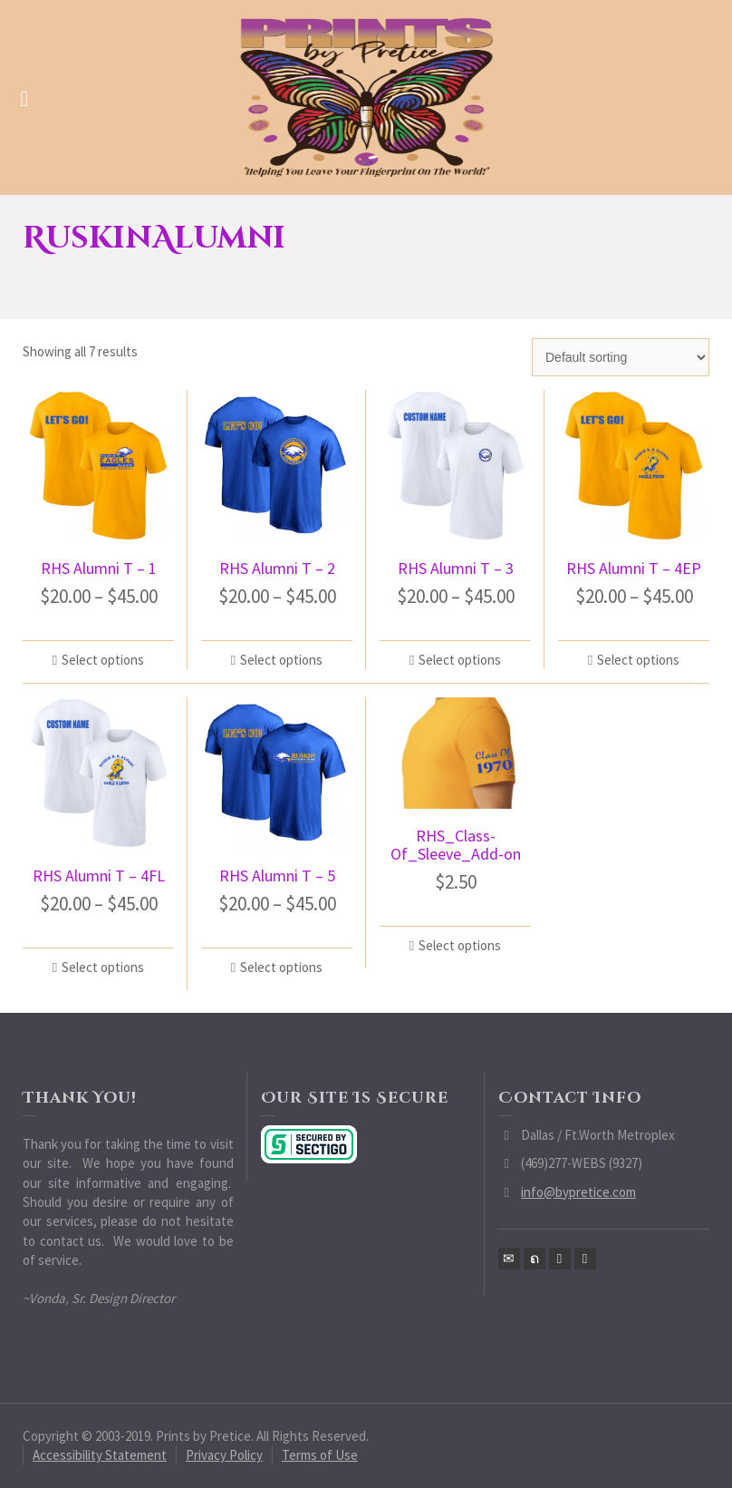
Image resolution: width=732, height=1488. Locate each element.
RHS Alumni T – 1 (99, 568)
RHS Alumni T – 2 (277, 568)
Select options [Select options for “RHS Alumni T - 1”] (103, 659)
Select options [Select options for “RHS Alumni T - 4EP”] (638, 659)
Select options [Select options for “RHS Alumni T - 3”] (460, 659)
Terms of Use (320, 1455)
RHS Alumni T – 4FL (99, 875)
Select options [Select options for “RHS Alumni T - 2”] (281, 659)
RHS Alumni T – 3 (456, 568)
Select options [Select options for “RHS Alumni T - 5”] (281, 967)
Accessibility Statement (100, 1455)
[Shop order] (620, 357)
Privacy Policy (224, 1455)
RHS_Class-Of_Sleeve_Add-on (455, 844)
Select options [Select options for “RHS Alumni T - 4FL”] (103, 967)
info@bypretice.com (578, 1192)
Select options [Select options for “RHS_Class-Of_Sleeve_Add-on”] (460, 945)
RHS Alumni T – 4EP (633, 568)
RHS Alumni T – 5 (277, 875)
